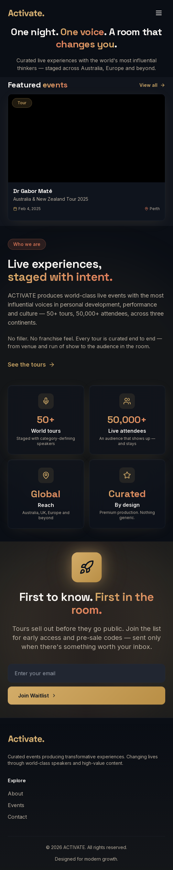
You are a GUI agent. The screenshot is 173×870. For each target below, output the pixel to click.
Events (18, 805)
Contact (19, 817)
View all (152, 85)
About (17, 793)
